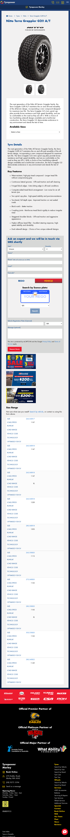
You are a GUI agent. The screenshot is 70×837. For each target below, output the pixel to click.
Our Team (58, 798)
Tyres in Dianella (8, 815)
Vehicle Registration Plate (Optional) (20, 321)
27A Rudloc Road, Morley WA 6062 (13, 758)
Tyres (56, 746)
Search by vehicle (36, 393)
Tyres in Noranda (8, 826)
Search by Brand (60, 753)
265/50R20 (30, 534)
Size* (9, 246)
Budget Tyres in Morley (10, 831)
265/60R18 (30, 427)
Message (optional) (14, 327)
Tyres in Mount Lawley (9, 823)
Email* (10, 266)
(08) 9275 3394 (12, 764)
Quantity (48, 246)
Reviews (57, 806)
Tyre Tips (57, 759)
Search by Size (59, 751)
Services (57, 769)
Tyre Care (57, 756)
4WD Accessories (60, 772)
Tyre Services (58, 779)
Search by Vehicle (60, 748)
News (56, 803)
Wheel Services (59, 782)
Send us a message (13, 768)
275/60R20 (30, 561)
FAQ (56, 795)
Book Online (59, 792)
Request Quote (15, 349)
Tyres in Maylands (8, 821)
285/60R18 (30, 507)
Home (9, 16)
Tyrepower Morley (35, 7)
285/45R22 (30, 641)
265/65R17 (30, 400)
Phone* (19, 260)
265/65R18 (30, 480)
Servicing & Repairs (61, 777)
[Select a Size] (35, 132)
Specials (57, 787)
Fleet (56, 800)
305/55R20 (30, 614)
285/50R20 (30, 588)
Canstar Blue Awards (9, 828)
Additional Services (60, 784)
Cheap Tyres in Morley (10, 833)
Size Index (5, 813)
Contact (57, 790)
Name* (10, 253)
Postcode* (11, 273)
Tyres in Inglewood (8, 818)
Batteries (57, 774)
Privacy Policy (47, 342)
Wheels (57, 761)
